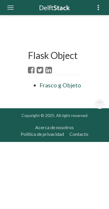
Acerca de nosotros (54, 127)
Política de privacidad (42, 134)
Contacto (78, 134)
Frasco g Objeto (60, 85)
